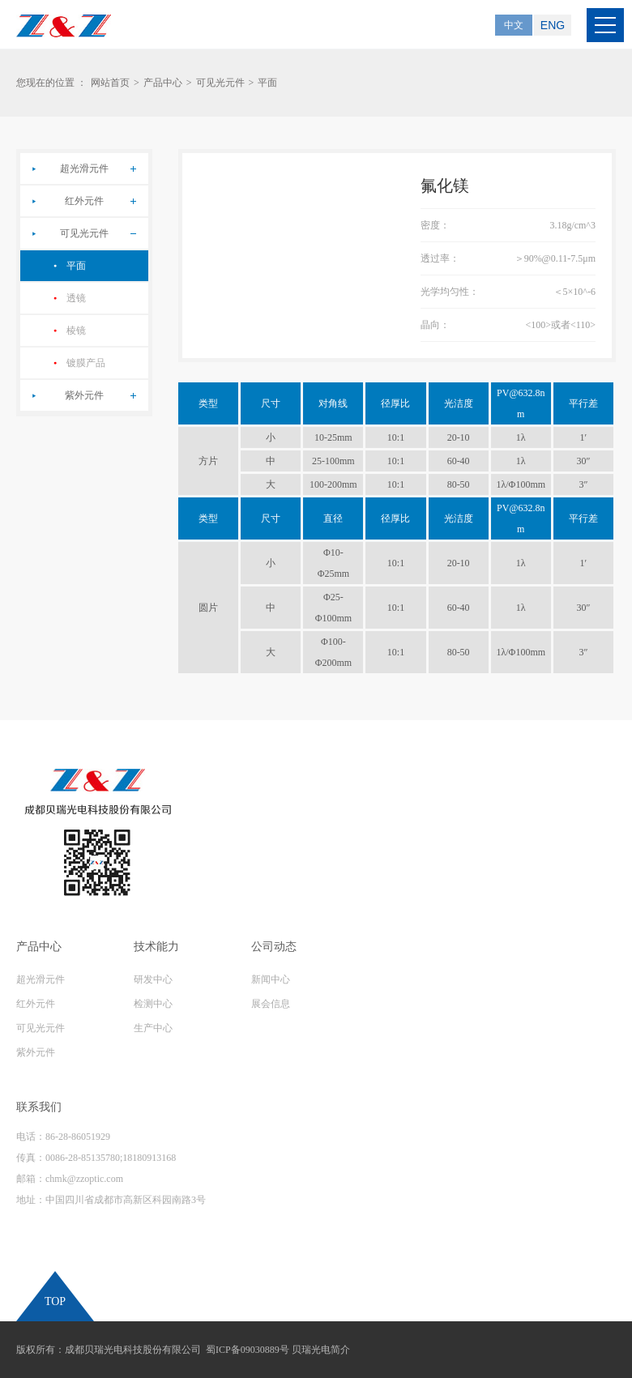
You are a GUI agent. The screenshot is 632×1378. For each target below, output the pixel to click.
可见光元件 (220, 82)
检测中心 (153, 1003)
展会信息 (270, 1003)
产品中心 (162, 82)
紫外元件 (84, 395)
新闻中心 (270, 979)
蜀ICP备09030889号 (247, 1349)
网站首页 (110, 82)
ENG (552, 25)
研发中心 (153, 979)
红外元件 (84, 201)
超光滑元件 (84, 168)
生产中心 (153, 1028)
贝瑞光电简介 (321, 1349)
